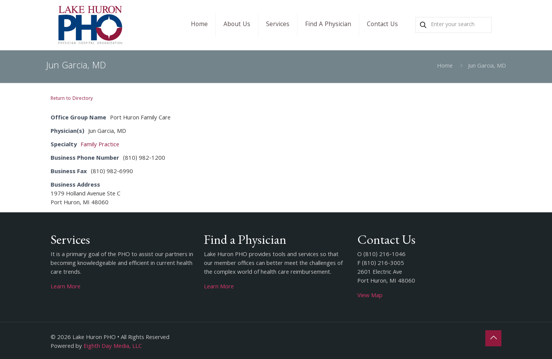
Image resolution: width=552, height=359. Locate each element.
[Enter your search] (453, 25)
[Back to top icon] (493, 338)
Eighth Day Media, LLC (113, 347)
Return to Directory (72, 99)
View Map (370, 296)
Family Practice (99, 145)
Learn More (65, 287)
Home (445, 66)
